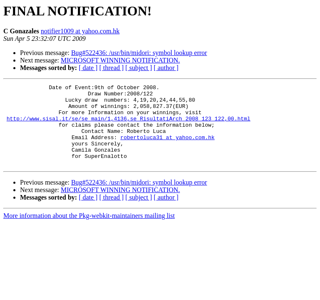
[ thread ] (111, 67)
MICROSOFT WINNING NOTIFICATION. (120, 60)
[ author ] (166, 67)
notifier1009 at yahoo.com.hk (80, 31)
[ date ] (88, 67)
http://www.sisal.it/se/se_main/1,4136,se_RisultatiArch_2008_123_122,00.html (128, 126)
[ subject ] (138, 67)
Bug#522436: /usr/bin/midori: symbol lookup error (139, 52)
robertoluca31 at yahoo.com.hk (167, 148)
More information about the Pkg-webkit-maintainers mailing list (89, 231)
